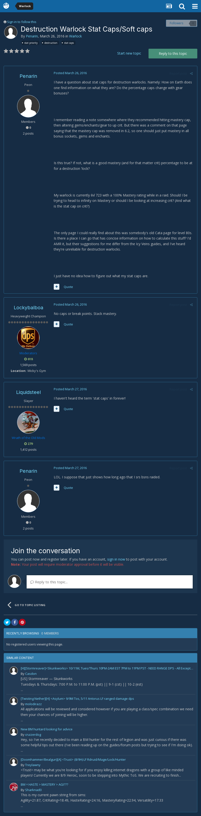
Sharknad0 (33, 790)
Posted (69, 73)
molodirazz (33, 704)
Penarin (32, 36)
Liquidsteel (28, 392)
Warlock (75, 36)
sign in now (116, 559)
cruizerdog (33, 734)
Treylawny (33, 765)
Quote (67, 287)
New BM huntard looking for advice (47, 729)
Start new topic (129, 53)
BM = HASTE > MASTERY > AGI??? (44, 784)
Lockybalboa (28, 307)
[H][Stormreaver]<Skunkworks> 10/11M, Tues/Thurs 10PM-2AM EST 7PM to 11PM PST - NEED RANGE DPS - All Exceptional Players (107, 668)
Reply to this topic (173, 53)
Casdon (31, 673)
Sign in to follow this (21, 22)
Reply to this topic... (49, 581)
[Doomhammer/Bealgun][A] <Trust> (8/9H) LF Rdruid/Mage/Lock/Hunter (73, 759)
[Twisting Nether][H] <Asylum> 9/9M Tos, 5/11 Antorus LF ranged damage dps (77, 698)
